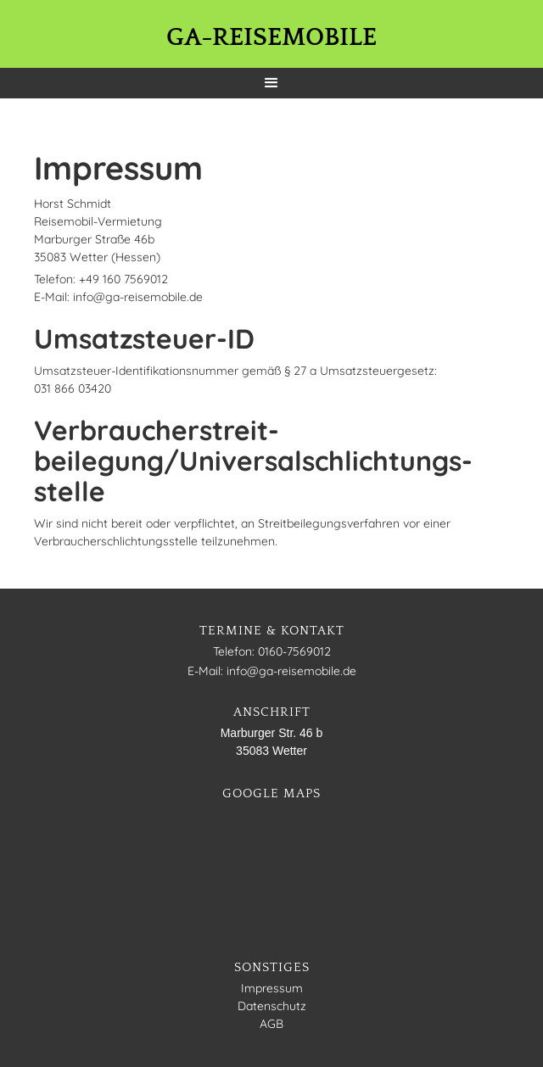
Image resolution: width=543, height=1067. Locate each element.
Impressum (272, 988)
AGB (271, 1023)
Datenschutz (272, 1006)
